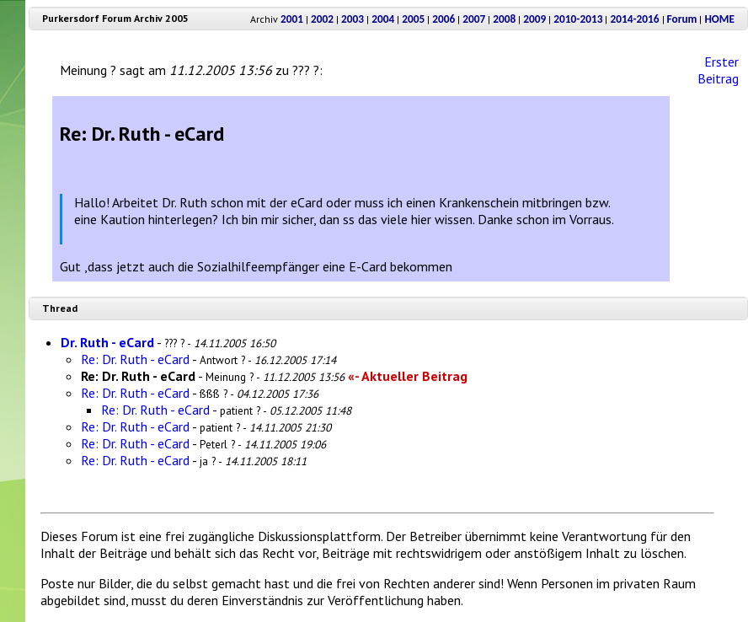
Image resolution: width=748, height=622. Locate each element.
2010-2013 (577, 19)
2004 (382, 19)
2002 (322, 19)
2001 (291, 19)
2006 (443, 19)
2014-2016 (634, 19)
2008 (504, 19)
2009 (534, 19)
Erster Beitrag (718, 70)
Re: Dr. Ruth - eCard (135, 359)
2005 (413, 19)
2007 (473, 19)
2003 (352, 19)
